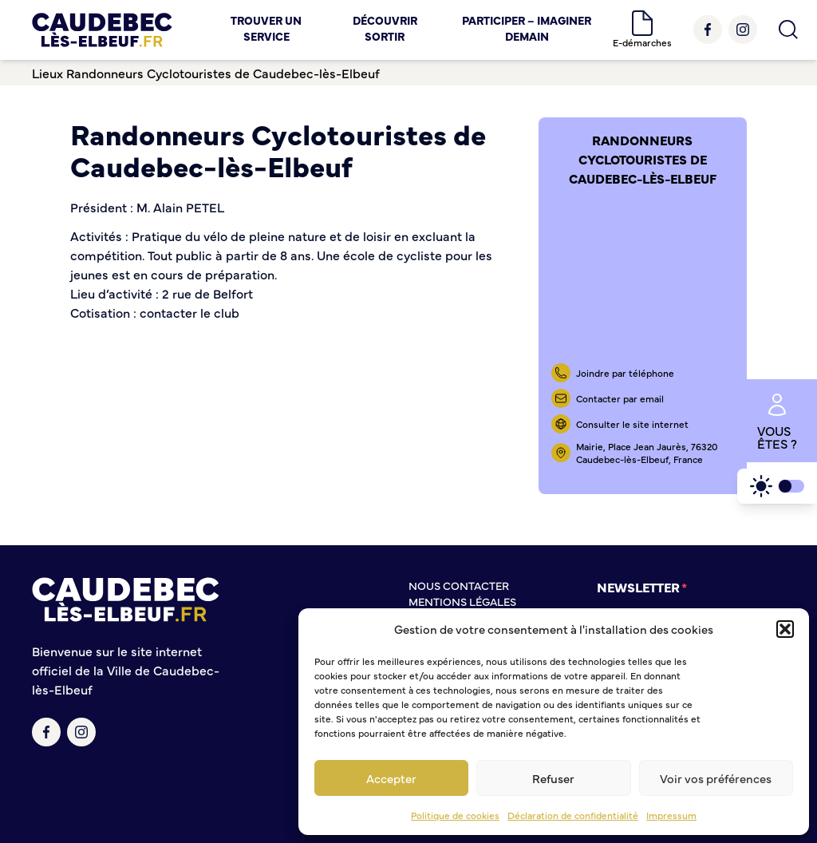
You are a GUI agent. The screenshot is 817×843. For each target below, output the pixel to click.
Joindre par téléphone (625, 372)
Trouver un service (266, 28)
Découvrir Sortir (385, 28)
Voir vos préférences (716, 778)
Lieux (47, 72)
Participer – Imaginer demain (526, 28)
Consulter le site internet (632, 424)
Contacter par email (620, 398)
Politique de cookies (455, 815)
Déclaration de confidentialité (572, 815)
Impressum (671, 815)
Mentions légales (462, 601)
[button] (785, 629)
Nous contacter (458, 585)
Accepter (391, 778)
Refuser (553, 778)
